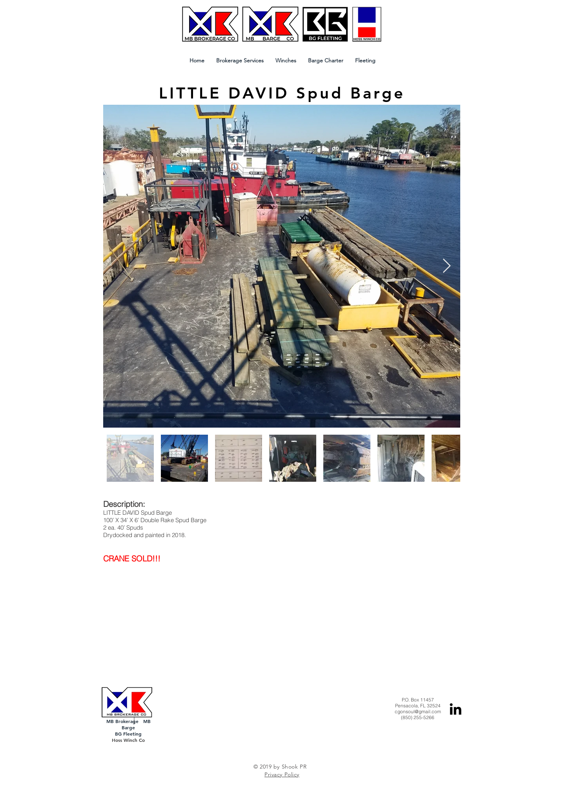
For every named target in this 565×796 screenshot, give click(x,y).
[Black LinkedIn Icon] (455, 709)
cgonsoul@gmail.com (418, 711)
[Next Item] (446, 266)
